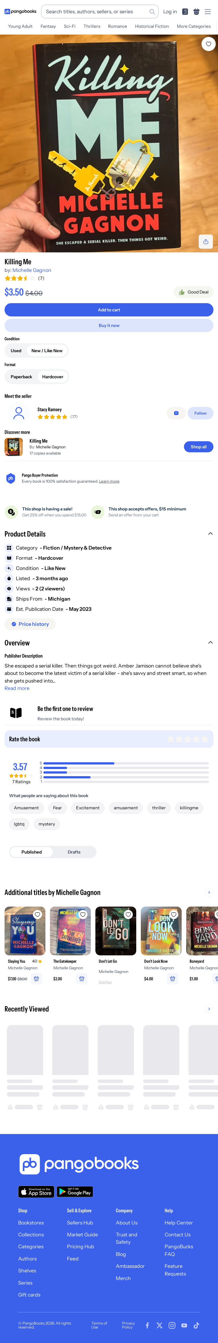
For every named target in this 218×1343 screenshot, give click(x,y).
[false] (176, 413)
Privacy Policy (128, 1325)
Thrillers (91, 26)
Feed (73, 1259)
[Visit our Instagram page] (172, 1325)
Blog (121, 1254)
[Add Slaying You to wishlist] (37, 914)
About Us (126, 1223)
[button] (109, 534)
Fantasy (48, 26)
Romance (117, 26)
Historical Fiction (152, 26)
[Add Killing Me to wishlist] (209, 44)
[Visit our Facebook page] (147, 1325)
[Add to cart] (109, 309)
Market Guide (82, 1235)
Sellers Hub (80, 1223)
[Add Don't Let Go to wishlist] (128, 914)
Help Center (179, 1223)
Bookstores (31, 1223)
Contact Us (177, 1235)
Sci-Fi (70, 26)
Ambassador (130, 1266)
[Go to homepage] (20, 11)
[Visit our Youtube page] (184, 1325)
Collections (31, 1235)
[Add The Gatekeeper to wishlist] (82, 914)
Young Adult (20, 26)
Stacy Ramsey (49, 409)
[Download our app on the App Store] (36, 1192)
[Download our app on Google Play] (75, 1191)
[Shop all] (198, 446)
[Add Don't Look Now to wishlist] (173, 914)
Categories (30, 1246)
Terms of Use (99, 1325)
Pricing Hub (80, 1246)
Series (25, 1283)
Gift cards (29, 1295)
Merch (123, 1278)
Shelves (27, 1271)
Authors (27, 1259)
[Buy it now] (109, 325)
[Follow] (200, 413)
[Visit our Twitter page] (159, 1325)
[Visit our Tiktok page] (196, 1325)
